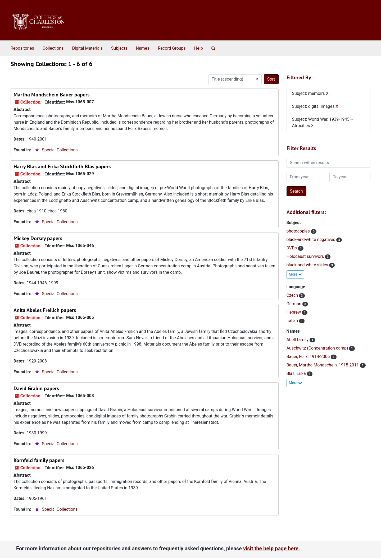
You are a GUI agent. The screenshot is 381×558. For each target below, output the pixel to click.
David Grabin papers (36, 388)
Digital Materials (87, 48)
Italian (293, 320)
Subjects (119, 48)
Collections (53, 48)
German (294, 303)
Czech (293, 295)
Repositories (22, 48)
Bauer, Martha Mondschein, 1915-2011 (323, 365)
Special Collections (60, 149)
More (295, 274)
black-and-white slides (308, 264)
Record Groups (171, 48)
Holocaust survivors (306, 256)
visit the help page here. (271, 548)
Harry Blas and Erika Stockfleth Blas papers (62, 166)
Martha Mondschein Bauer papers (51, 94)
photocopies (299, 231)
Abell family (298, 339)
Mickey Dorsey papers (37, 238)
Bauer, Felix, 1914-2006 (309, 356)
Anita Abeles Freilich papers (44, 310)
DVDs (292, 247)
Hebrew (294, 312)
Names (142, 48)
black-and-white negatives (311, 239)
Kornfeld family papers (38, 460)
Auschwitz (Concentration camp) (318, 348)
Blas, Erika (297, 373)
